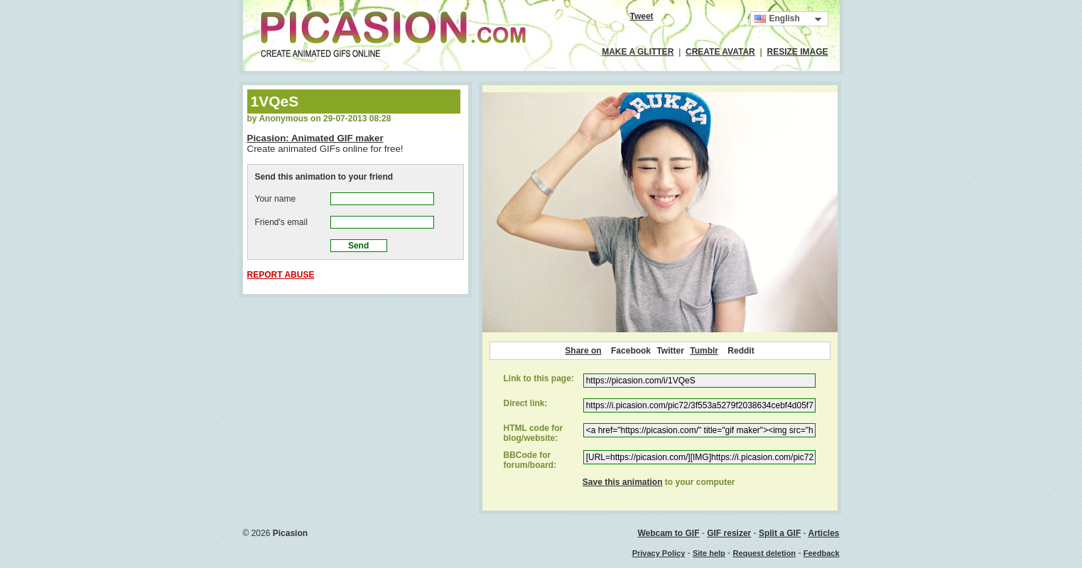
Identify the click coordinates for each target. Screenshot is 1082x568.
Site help (709, 553)
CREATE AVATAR (720, 52)
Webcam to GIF (668, 533)
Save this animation (623, 482)
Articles (823, 533)
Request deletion (764, 553)
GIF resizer (729, 533)
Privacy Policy (659, 553)
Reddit (740, 351)
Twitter (669, 351)
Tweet (641, 16)
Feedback (822, 553)
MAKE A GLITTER (637, 52)
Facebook (631, 351)
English (777, 18)
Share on (583, 351)
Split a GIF (780, 533)
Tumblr (704, 351)
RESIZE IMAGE (797, 52)
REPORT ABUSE (281, 275)
